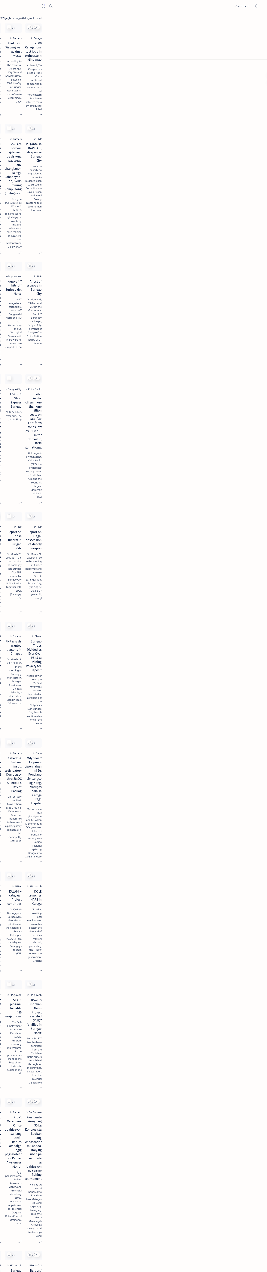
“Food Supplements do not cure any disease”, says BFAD (99, 630)
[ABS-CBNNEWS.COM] (113, 700)
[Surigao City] (177, 302)
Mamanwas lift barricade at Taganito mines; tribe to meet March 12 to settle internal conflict (217, 1046)
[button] (199, 27)
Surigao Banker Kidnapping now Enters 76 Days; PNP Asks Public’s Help (97, 392)
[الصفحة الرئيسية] (260, 19)
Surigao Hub (227, 1264)
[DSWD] (121, 950)
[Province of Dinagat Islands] (109, 1118)
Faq (23, 227)
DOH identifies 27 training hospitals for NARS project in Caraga (97, 548)
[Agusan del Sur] (176, 1036)
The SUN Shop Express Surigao (162, 307)
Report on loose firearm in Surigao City (157, 390)
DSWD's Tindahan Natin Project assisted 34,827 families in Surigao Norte (220, 710)
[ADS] (48, 206)
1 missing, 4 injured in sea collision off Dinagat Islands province (97, 470)
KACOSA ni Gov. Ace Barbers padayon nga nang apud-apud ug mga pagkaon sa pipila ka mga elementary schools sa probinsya (97, 150)
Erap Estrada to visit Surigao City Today (97, 787)
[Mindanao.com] (116, 384)
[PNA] (122, 462)
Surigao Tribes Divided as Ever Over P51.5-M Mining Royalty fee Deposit (219, 470)
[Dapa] (241, 540)
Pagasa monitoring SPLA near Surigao (98, 65)
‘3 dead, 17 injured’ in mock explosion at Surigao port (37, 154)
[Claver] (240, 462)
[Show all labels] (52, 214)
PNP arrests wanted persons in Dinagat (156, 468)
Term (58, 227)
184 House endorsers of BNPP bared (159, 1202)
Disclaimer (46, 227)
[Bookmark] (6, 6)
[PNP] (241, 138)
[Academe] (21, 196)
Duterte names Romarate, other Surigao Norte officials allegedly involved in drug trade (33, 111)
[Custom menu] (260, 65)
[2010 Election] (21, 177)
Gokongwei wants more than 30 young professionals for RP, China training (217, 1126)
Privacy (33, 227)
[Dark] (13, 6)
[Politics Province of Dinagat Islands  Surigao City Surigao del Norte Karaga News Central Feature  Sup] (48, 177)
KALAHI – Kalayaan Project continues (158, 628)
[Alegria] (36, 102)
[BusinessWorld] (116, 224)
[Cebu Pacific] (237, 302)
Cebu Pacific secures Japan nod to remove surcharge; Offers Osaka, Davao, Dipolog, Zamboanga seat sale (156, 1128)
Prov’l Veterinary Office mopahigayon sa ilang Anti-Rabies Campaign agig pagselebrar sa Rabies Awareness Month (158, 794)
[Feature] (38, 58)
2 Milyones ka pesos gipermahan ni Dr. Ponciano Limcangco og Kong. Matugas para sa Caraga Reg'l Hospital (216, 550)
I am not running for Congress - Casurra (97, 1042)
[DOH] (122, 540)
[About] (260, 46)
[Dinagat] (179, 462)
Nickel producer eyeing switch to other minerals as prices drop (97, 232)
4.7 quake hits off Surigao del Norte (159, 229)
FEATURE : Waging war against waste (159, 65)
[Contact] (260, 53)
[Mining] (121, 302)
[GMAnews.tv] (118, 60)
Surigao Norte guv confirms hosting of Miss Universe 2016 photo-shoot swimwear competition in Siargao (35, 134)
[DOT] (36, 122)
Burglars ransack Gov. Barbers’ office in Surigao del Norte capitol (216, 1204)
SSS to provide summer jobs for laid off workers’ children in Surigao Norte (97, 310)
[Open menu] (260, 6)
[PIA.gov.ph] (238, 622)
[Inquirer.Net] (177, 224)
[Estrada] (120, 782)
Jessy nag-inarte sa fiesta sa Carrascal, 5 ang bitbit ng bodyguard (36, 91)
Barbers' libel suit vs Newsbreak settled (216, 878)
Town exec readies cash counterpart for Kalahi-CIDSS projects (97, 958)
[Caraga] (240, 60)
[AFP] (21, 206)
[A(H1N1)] (48, 187)
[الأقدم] (76, 1245)
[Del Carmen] (237, 782)
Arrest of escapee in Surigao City (221, 229)
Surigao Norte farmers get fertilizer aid (157, 878)
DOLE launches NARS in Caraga (222, 628)
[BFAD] (122, 622)
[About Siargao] (21, 187)
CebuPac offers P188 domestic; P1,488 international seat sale (158, 958)
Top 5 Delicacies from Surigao (35, 64)
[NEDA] (181, 622)
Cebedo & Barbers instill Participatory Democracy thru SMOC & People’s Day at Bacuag (157, 550)
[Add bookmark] (192, 27)
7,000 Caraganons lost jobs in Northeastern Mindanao (224, 68)
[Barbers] (180, 60)
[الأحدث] (240, 1245)
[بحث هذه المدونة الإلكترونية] (193, 6)
